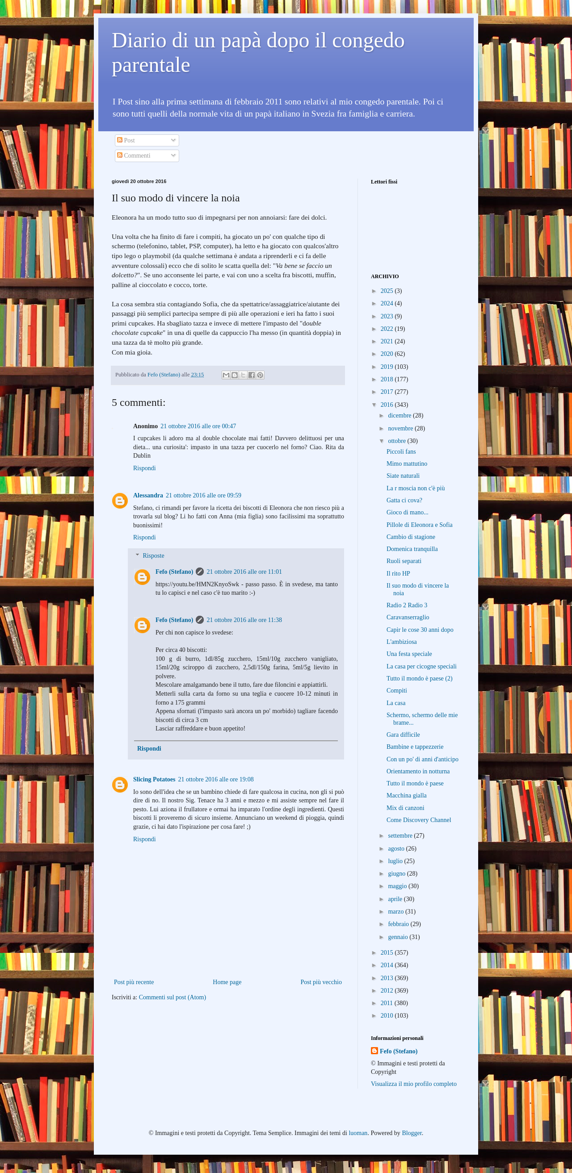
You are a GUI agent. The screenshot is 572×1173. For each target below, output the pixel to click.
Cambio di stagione (411, 537)
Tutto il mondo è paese (415, 783)
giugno (397, 873)
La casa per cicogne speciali (422, 666)
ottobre (397, 441)
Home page (227, 982)
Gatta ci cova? (404, 500)
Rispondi (144, 468)
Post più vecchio (321, 982)
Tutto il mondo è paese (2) (420, 678)
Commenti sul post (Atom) (172, 997)
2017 (388, 391)
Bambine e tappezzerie (415, 746)
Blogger (411, 1133)
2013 (388, 978)
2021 (388, 341)
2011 (388, 1003)
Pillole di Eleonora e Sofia (420, 525)
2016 (388, 404)
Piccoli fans (401, 451)
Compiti (397, 690)
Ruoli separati (404, 561)
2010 (388, 1015)
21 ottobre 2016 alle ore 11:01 (244, 571)
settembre (401, 835)
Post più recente (134, 982)
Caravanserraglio (408, 617)
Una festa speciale (409, 654)
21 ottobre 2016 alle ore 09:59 (203, 495)
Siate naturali (403, 475)
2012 (388, 990)
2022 (388, 329)
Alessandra (148, 495)
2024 (388, 303)
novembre (401, 428)
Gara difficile (403, 734)
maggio (398, 886)
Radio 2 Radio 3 (407, 605)
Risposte (153, 555)
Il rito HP (398, 573)
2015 (388, 952)
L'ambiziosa (402, 642)
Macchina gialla (407, 795)
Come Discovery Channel (419, 820)
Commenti (134, 155)
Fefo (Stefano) (174, 571)
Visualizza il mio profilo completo (414, 1084)
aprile (396, 899)
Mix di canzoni (406, 808)
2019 (388, 366)
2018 (388, 379)
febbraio (399, 924)
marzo (396, 911)
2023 (388, 316)
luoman (358, 1133)
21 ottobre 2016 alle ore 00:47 (198, 426)
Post (126, 140)
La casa (396, 703)
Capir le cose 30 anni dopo (420, 629)
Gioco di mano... (408, 512)
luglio (396, 861)
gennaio (398, 937)
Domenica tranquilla (412, 549)
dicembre (400, 415)
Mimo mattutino (407, 463)
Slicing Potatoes (154, 779)
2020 (388, 354)
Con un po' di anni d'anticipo (422, 759)
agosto (397, 848)
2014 (388, 965)
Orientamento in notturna (418, 771)
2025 (388, 291)
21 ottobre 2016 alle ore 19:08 (216, 779)
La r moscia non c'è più (416, 488)
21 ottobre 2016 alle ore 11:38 (244, 620)
